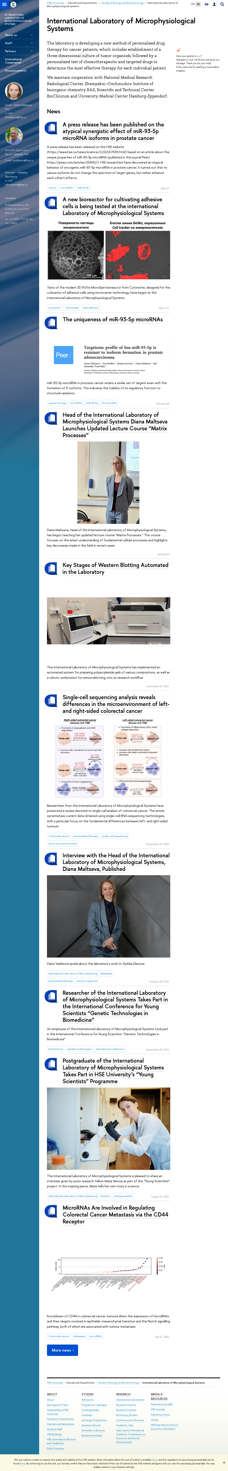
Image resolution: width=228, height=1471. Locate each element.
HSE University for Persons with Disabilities (61, 1441)
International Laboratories (130, 1399)
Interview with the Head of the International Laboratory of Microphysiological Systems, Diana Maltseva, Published (116, 862)
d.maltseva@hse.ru (15, 117)
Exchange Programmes (94, 1420)
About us (11, 35)
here (154, 1459)
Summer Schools (91, 1425)
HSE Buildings (54, 1434)
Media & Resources (159, 1396)
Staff (8, 43)
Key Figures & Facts (57, 1404)
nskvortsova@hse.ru (16, 184)
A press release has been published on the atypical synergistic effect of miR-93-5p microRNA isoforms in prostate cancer (113, 131)
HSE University (55, 1382)
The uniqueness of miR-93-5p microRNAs (113, 319)
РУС (193, 4)
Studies (88, 1394)
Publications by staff (161, 1404)
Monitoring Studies (126, 1415)
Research (123, 1394)
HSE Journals (158, 1409)
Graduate (87, 1415)
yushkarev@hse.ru (23, 160)
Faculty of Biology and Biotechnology (118, 1382)
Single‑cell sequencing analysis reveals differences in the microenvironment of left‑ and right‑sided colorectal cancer (116, 703)
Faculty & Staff (54, 1429)
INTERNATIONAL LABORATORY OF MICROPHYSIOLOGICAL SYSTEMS (18, 19)
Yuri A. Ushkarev (14, 154)
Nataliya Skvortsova (16, 174)
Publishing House (160, 1414)
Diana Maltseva (23, 105)
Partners (10, 51)
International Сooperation (13, 60)
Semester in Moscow (93, 1430)
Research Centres (126, 1404)
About (52, 1394)
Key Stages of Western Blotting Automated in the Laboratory (116, 568)
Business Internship (92, 1435)
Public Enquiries (55, 1448)
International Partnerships (60, 1424)
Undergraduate (90, 1410)
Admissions (88, 1399)
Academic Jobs (124, 1425)
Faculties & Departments (60, 1419)
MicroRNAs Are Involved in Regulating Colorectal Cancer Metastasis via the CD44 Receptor (115, 1214)
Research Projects (126, 1410)
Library (154, 1419)
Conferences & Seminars (130, 1420)
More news (63, 1350)
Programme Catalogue (94, 1404)
